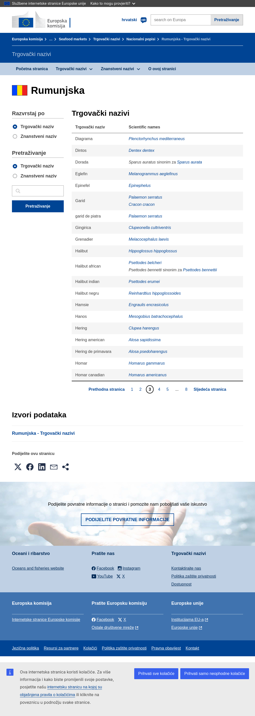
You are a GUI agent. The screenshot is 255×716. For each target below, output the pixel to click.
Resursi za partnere (61, 648)
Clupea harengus (144, 328)
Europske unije (184, 627)
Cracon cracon (142, 204)
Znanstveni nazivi (117, 69)
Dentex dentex (141, 150)
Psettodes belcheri (145, 263)
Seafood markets (73, 39)
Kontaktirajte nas (186, 568)
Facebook (103, 619)
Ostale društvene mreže (113, 627)
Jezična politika (25, 648)
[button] (18, 467)
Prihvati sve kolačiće (156, 673)
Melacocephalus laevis (149, 239)
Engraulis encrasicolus (149, 305)
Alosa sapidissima (145, 340)
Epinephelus (140, 185)
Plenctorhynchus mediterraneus (157, 139)
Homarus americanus (148, 375)
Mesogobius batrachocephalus (156, 316)
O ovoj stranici (162, 69)
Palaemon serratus (145, 197)
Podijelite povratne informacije (127, 519)
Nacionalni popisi (141, 39)
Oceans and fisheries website (38, 568)
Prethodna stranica (107, 389)
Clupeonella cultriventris (150, 227)
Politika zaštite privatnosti (193, 576)
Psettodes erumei (144, 281)
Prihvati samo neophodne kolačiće (214, 673)
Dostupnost (181, 584)
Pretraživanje (226, 20)
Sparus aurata (189, 162)
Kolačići (90, 648)
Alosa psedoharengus (148, 351)
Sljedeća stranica (210, 389)
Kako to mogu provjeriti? (112, 3)
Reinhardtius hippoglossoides (155, 293)
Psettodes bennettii (200, 270)
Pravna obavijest (166, 648)
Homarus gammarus (147, 363)
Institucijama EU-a (187, 619)
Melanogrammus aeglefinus (153, 174)
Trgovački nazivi (106, 39)
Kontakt (192, 648)
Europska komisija (27, 39)
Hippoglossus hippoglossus (153, 251)
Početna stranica (32, 69)
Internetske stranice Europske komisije (46, 619)
